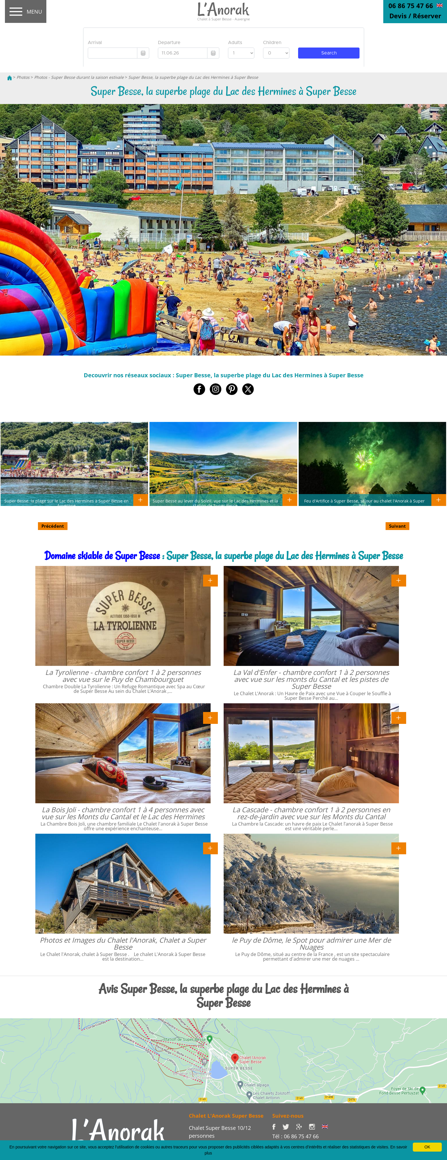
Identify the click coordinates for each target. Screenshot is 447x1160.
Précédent (52, 526)
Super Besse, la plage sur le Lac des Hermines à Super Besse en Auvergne (66, 503)
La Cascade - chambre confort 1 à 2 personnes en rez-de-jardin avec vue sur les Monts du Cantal (311, 813)
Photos (23, 77)
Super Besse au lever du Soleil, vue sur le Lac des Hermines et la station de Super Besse (215, 503)
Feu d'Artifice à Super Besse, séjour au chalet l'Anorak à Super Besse (364, 503)
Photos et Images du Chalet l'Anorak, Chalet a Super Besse (123, 943)
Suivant (397, 526)
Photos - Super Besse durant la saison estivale (79, 77)
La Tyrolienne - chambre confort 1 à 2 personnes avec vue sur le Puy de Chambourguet (123, 675)
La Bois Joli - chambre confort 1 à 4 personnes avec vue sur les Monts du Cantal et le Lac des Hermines (123, 813)
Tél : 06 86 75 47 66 (295, 1136)
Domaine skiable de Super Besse (102, 556)
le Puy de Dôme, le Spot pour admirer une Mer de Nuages (311, 943)
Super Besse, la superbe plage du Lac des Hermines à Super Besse (193, 77)
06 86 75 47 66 (410, 5)
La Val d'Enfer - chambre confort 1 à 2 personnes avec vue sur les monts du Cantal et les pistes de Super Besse (311, 679)
